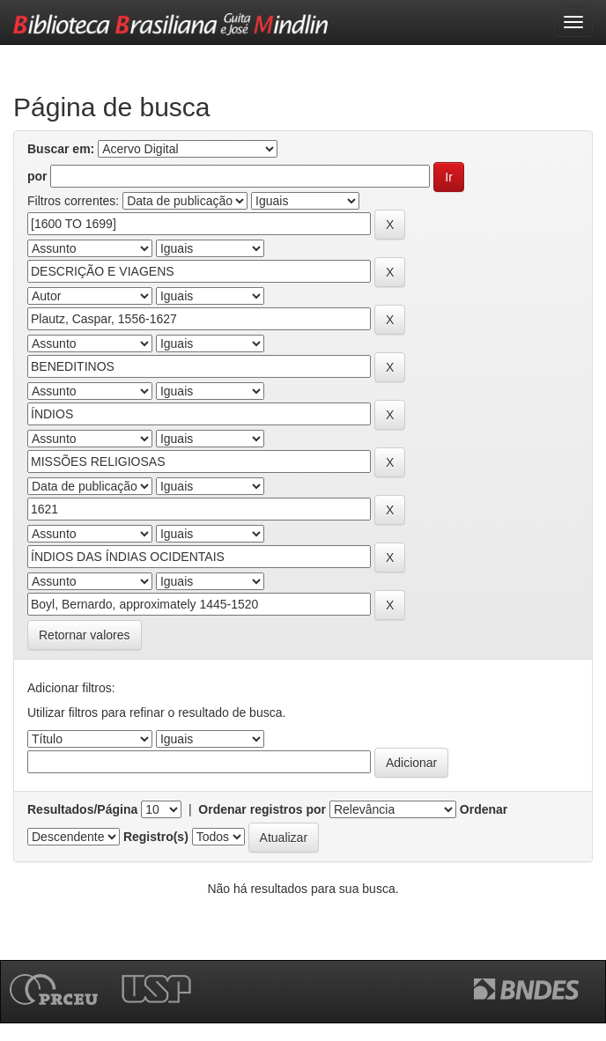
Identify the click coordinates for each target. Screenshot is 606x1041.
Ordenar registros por (262, 809)
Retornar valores (84, 635)
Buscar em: (60, 149)
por (37, 176)
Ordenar (483, 809)
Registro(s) (155, 837)
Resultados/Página (82, 809)
